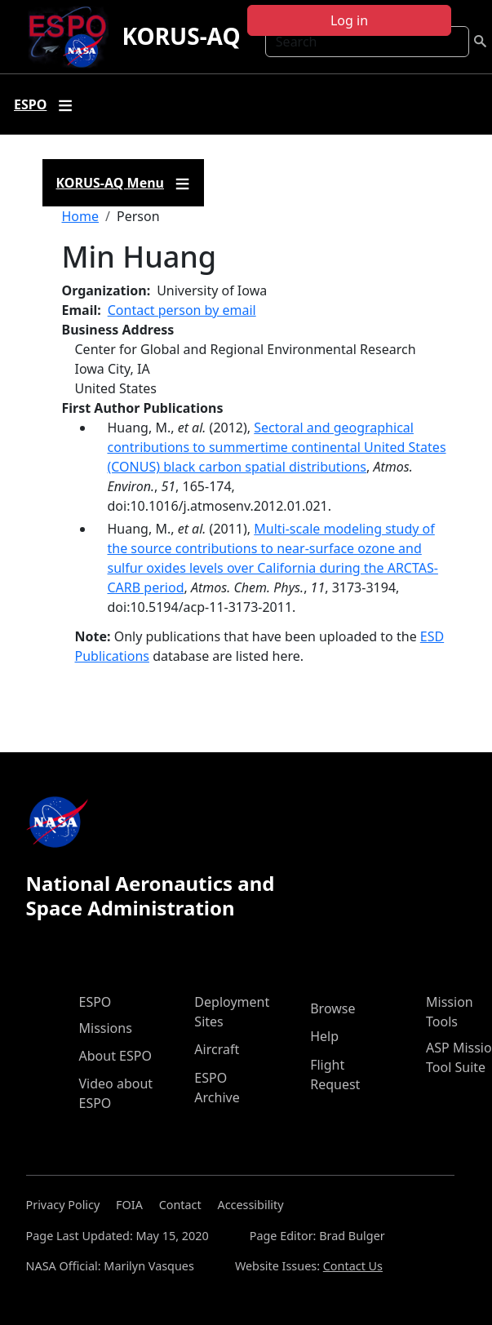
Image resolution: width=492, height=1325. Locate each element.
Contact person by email (182, 310)
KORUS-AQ (181, 35)
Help (324, 1036)
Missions (105, 1028)
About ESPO (115, 1056)
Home (81, 216)
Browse (332, 1008)
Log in (349, 20)
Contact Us (353, 1266)
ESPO (95, 1002)
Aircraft (216, 1049)
